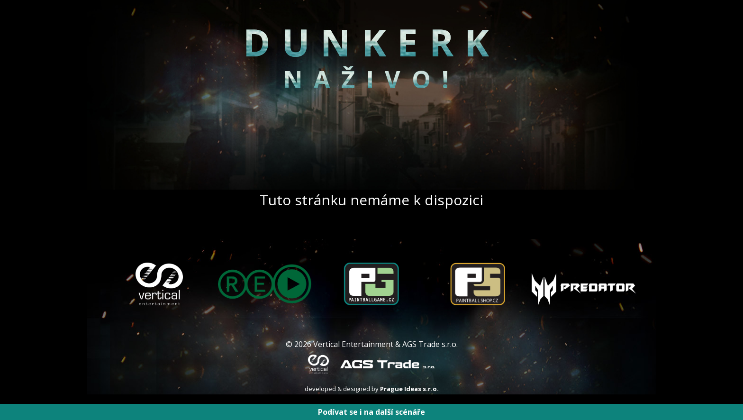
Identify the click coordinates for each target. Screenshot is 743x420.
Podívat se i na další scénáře (371, 412)
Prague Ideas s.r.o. (409, 388)
